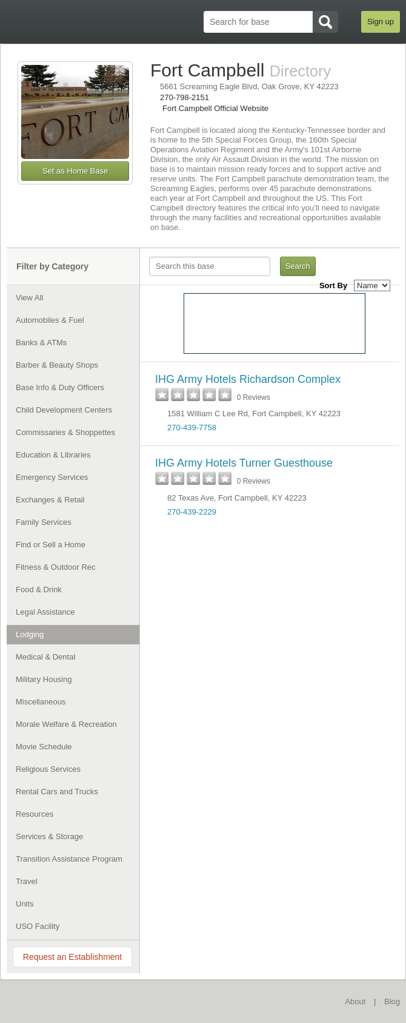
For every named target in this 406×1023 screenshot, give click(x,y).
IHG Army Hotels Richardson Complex (248, 379)
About (355, 1001)
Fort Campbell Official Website (215, 108)
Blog (392, 1001)
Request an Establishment (72, 957)
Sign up (380, 21)
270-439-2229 (191, 511)
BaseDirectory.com (65, 1000)
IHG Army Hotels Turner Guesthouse (244, 463)
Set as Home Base (75, 170)
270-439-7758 (191, 427)
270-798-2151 (184, 97)
